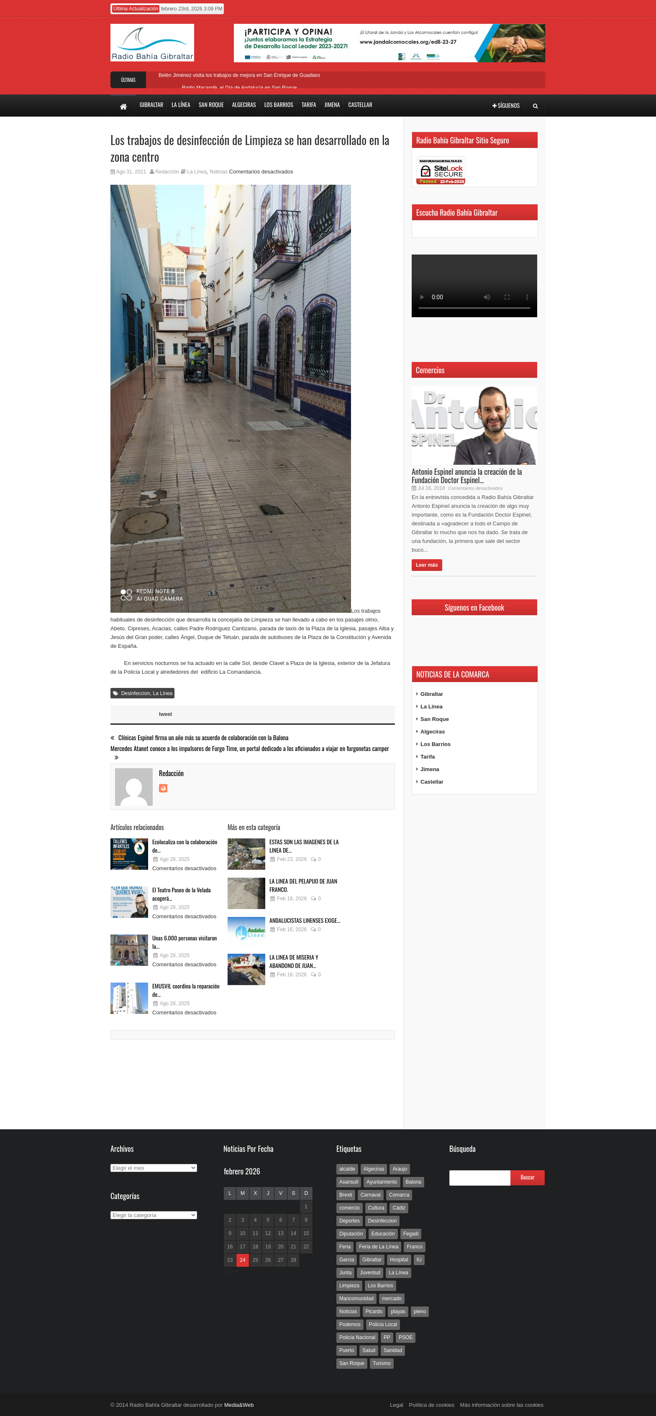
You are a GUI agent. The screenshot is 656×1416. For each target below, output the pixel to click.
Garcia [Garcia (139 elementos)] (346, 1260)
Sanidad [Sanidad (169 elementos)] (393, 1350)
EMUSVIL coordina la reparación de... (186, 989)
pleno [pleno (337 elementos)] (420, 1311)
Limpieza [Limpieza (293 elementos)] (349, 1286)
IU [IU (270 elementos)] (419, 1260)
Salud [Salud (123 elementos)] (368, 1350)
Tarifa (427, 757)
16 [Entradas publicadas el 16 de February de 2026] (230, 1247)
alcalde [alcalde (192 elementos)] (347, 1169)
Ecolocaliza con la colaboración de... (184, 845)
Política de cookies (431, 1405)
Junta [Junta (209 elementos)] (345, 1273)
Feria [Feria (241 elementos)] (345, 1247)
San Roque (434, 719)
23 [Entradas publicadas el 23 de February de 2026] (230, 1260)
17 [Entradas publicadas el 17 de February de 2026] (242, 1247)
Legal (396, 1405)
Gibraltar (431, 694)
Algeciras (432, 731)
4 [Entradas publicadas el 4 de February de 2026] (255, 1220)
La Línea (197, 172)
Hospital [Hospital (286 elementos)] (399, 1260)
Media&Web (239, 1405)
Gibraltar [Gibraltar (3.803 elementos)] (372, 1260)
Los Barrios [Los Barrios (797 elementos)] (380, 1286)
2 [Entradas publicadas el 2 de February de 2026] (229, 1220)
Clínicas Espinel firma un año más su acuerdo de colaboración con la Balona (199, 737)
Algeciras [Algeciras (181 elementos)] (374, 1169)
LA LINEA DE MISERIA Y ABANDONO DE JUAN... (293, 961)
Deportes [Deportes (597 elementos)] (349, 1221)
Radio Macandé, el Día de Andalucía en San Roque (239, 88)
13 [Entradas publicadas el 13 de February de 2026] (280, 1233)
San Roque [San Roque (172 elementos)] (351, 1363)
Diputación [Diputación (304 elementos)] (351, 1234)
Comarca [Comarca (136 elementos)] (399, 1195)
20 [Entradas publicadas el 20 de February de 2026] (280, 1247)
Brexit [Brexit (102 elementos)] (345, 1195)
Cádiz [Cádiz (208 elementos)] (398, 1208)
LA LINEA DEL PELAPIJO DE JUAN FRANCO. (303, 885)
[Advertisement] (474, 962)
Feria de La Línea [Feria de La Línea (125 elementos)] (378, 1247)
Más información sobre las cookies (501, 1405)
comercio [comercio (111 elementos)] (349, 1208)
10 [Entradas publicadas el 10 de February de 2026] (242, 1233)
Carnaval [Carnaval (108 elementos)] (371, 1195)
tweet (165, 714)
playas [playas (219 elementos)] (398, 1311)
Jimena (429, 769)
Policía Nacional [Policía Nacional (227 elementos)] (357, 1337)
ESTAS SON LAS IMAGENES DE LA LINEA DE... (304, 845)
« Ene (231, 1271)
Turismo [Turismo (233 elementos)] (382, 1363)
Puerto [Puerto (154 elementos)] (346, 1350)
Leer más (427, 565)
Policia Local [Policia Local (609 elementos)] (383, 1324)
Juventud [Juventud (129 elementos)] (370, 1273)
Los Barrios (435, 744)
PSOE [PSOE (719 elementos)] (406, 1337)
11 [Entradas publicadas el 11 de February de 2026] (255, 1233)
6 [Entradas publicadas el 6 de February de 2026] (280, 1220)
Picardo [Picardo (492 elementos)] (374, 1311)
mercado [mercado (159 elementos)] (392, 1298)
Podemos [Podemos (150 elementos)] (350, 1324)
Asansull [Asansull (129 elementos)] (348, 1182)
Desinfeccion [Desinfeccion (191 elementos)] (382, 1221)
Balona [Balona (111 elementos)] (413, 1182)
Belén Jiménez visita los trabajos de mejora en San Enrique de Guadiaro (239, 75)
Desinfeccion (135, 693)
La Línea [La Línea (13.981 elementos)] (398, 1273)
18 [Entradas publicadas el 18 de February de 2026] (255, 1247)
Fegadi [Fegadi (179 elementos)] (411, 1234)
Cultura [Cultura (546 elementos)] (376, 1208)
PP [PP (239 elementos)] (387, 1337)
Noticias (219, 172)
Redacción (167, 172)
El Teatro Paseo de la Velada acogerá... (181, 893)
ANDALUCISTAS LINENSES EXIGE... (304, 920)
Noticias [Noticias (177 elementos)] (348, 1311)
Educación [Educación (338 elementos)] (383, 1234)
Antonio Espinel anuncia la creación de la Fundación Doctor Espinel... (467, 475)
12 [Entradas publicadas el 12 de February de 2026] (268, 1233)
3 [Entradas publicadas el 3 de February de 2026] (242, 1220)
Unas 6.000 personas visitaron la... (184, 941)
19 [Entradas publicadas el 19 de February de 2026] (268, 1247)
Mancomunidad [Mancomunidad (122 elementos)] (356, 1298)
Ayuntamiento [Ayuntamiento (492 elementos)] (381, 1182)
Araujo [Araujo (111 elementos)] (399, 1169)
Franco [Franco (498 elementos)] (414, 1247)
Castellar (431, 782)
